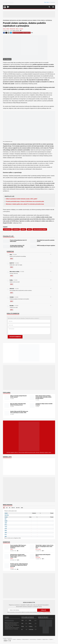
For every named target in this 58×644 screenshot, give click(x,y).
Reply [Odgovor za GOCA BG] (11, 292)
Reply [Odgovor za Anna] (11, 258)
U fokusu (21, 28)
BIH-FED (18, 507)
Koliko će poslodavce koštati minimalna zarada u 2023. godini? (21, 198)
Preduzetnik (12, 28)
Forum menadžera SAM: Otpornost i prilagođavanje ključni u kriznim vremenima (18, 546)
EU (22, 629)
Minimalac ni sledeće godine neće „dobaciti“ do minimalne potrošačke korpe (25, 204)
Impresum (9, 639)
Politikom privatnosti (46, 612)
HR (9, 507)
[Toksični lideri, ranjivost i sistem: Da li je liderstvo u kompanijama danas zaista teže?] (32, 547)
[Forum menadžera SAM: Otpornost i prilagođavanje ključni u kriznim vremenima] (6, 547)
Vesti (22, 620)
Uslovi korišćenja (33, 639)
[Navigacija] (53, 7)
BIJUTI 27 (12, 263)
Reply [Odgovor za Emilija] (11, 284)
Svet (22, 623)
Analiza (12, 567)
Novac (4, 28)
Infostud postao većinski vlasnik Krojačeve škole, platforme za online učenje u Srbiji (18, 556)
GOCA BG (12, 288)
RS (4, 507)
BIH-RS (13, 507)
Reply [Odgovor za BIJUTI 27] (11, 267)
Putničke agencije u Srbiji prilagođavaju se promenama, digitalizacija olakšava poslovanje (19, 565)
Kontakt (14, 639)
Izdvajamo (38, 557)
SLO (7, 507)
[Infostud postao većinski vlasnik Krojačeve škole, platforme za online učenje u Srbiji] (6, 556)
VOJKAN (12, 297)
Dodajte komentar (13, 313)
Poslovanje (31, 629)
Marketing (18, 639)
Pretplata (50, 639)
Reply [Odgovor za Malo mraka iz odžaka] (11, 275)
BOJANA (12, 305)
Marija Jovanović (16, 30)
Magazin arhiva (45, 639)
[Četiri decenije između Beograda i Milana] (32, 556)
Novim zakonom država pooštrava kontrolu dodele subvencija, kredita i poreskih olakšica (44, 397)
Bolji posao (38, 549)
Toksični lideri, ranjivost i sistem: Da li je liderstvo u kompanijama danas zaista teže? (44, 546)
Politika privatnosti (25, 639)
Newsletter (39, 639)
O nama (5, 639)
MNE (22, 507)
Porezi (7, 28)
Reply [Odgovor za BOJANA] (11, 309)
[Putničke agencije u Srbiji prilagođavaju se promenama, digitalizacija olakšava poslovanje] (6, 565)
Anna (11, 254)
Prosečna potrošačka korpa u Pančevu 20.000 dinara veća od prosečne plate (25, 201)
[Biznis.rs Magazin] (29, 436)
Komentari (10, 251)
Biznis (22, 626)
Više (32, 32)
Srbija (17, 28)
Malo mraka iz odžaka (14, 271)
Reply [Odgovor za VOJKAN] (11, 301)
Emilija (11, 280)
